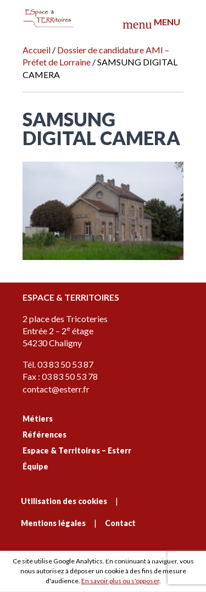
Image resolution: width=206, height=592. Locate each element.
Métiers (38, 418)
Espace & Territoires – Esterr (77, 450)
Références (44, 434)
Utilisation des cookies (64, 501)
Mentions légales (53, 523)
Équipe (35, 466)
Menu (151, 23)
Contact (120, 523)
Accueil (37, 50)
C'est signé (144, 557)
